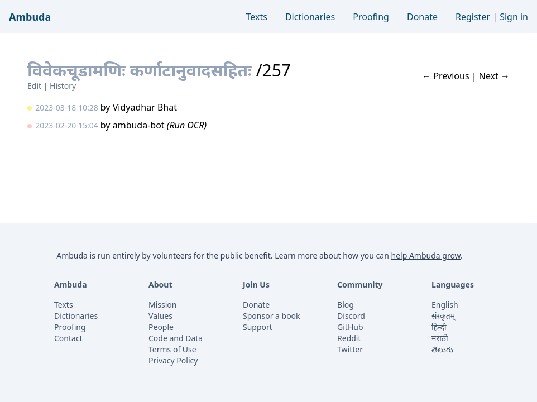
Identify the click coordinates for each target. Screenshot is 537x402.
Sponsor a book (271, 315)
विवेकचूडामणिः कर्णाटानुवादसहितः (139, 70)
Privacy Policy (173, 360)
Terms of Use (172, 349)
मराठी (439, 338)
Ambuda (30, 16)
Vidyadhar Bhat (145, 107)
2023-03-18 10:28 (66, 107)
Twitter (350, 349)
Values (160, 315)
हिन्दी (438, 327)
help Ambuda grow (426, 255)
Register (473, 17)
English (444, 304)
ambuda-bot (139, 125)
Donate (422, 17)
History (63, 85)
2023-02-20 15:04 (66, 125)
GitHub (350, 327)
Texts (256, 17)
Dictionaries (310, 17)
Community (360, 284)
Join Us (256, 284)
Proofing (371, 17)
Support (257, 327)
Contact (68, 338)
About (160, 284)
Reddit (349, 338)
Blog (345, 304)
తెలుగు (442, 349)
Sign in (514, 17)
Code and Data (175, 338)
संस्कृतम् (443, 315)
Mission (162, 304)
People (161, 327)
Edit (34, 85)
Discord (351, 315)
